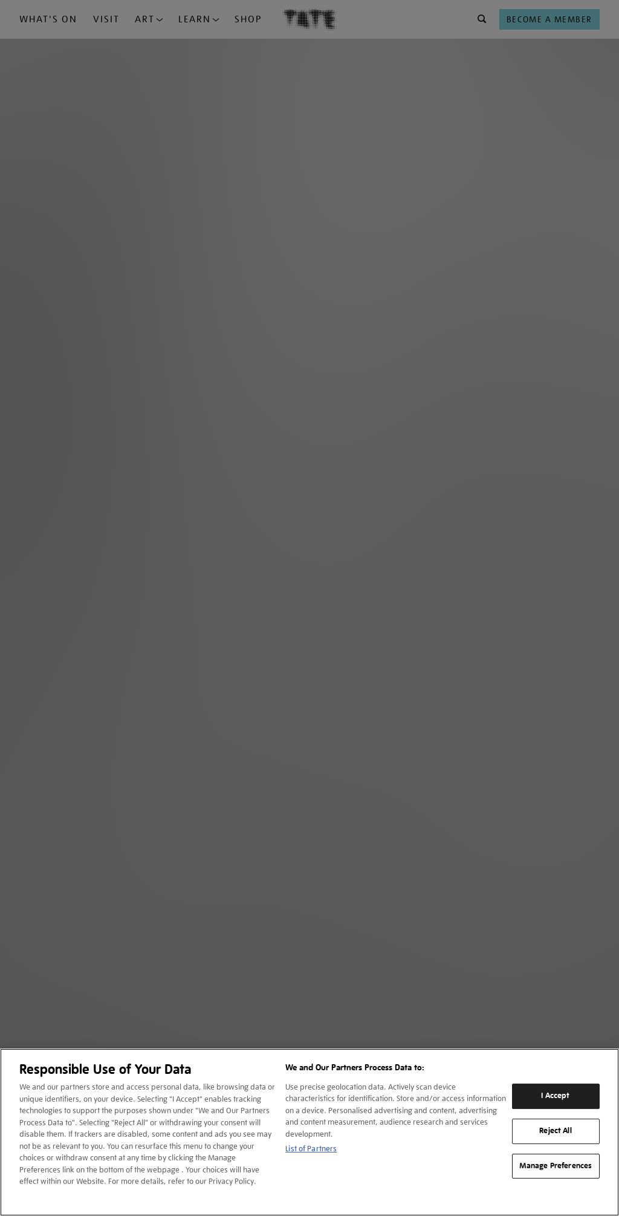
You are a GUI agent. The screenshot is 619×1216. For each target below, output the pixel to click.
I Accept (555, 1095)
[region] (309, 1132)
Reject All (555, 1130)
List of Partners (311, 1148)
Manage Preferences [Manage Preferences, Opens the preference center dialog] (555, 1165)
